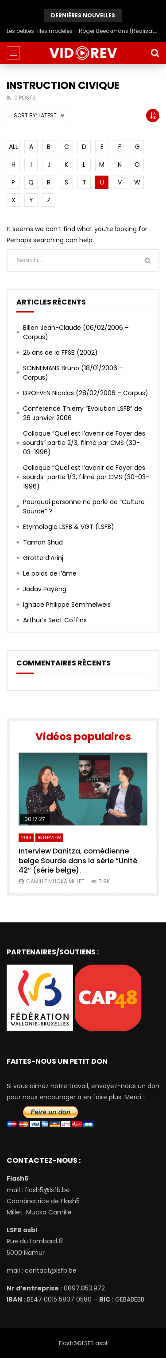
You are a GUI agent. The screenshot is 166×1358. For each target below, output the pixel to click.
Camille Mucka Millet (55, 881)
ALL (13, 146)
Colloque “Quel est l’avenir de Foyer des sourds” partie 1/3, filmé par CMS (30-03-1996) (86, 477)
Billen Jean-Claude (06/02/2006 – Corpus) (76, 332)
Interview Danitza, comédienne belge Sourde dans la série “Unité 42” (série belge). (78, 860)
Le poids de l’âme (50, 573)
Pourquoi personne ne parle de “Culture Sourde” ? (84, 506)
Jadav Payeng (44, 589)
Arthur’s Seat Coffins (55, 620)
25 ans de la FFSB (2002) (60, 352)
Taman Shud (43, 542)
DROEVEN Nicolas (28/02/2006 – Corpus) (85, 393)
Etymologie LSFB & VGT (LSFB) (68, 526)
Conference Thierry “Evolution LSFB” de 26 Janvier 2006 (82, 413)
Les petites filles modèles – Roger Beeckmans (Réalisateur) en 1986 (83, 31)
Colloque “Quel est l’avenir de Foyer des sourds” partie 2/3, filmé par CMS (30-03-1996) (84, 443)
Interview (49, 837)
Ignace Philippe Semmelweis (67, 604)
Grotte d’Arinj (43, 557)
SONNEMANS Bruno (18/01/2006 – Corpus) (73, 373)
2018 (26, 837)
